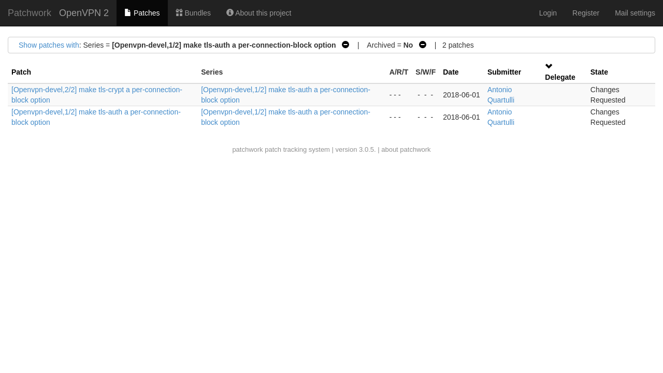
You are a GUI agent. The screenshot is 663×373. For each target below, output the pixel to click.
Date (450, 72)
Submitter (504, 72)
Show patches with (49, 45)
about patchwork (405, 149)
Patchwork (29, 13)
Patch (21, 72)
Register (585, 13)
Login (548, 13)
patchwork (247, 149)
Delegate (560, 77)
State (599, 72)
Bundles (193, 13)
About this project (258, 13)
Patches (142, 13)
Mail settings (635, 13)
